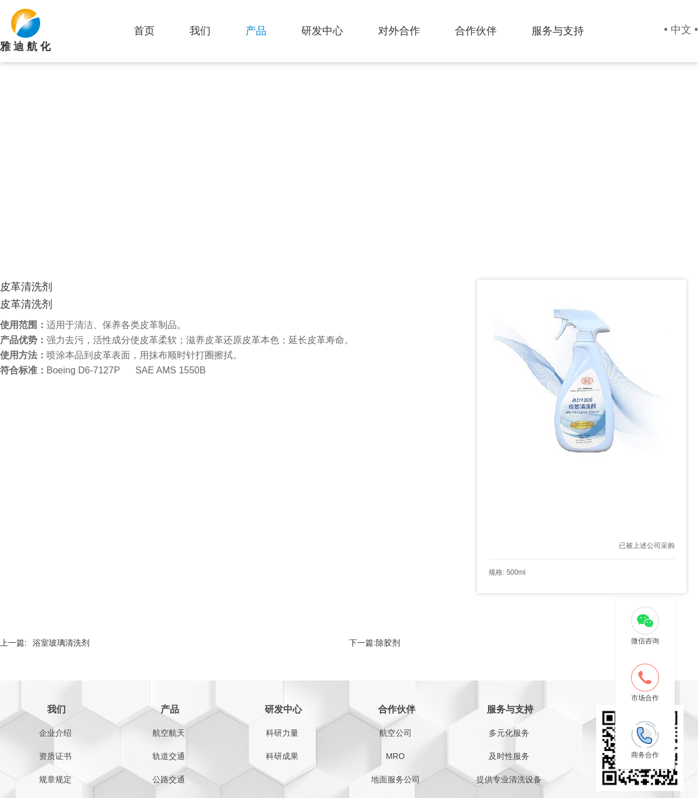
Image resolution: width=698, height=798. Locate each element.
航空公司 (395, 733)
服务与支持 (558, 31)
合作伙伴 (476, 31)
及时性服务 (509, 756)
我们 (200, 31)
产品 (255, 31)
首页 (144, 31)
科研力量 (282, 733)
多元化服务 (509, 733)
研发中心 (322, 31)
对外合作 (399, 31)
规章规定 (55, 779)
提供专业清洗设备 (509, 779)
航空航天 (168, 733)
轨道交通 (168, 756)
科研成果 (282, 756)
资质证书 (55, 756)
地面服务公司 (395, 779)
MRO (395, 756)
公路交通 (168, 779)
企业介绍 (55, 733)
